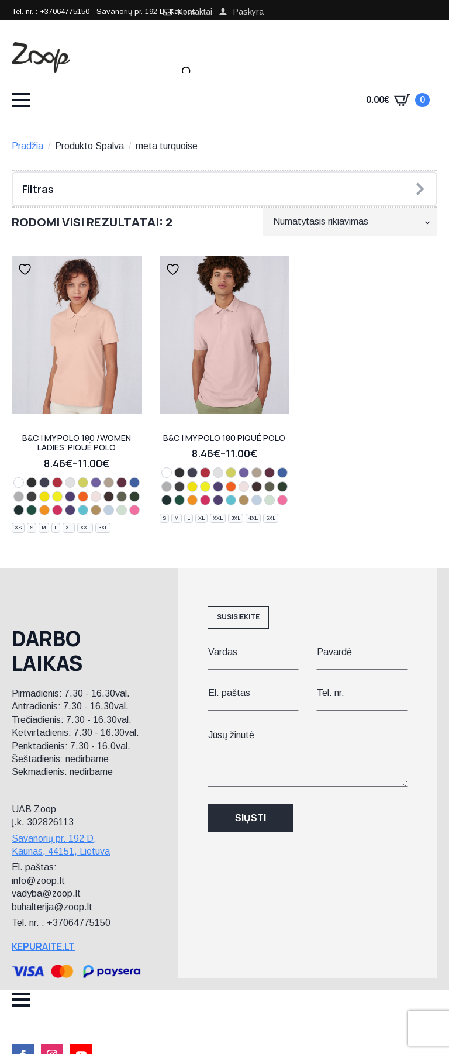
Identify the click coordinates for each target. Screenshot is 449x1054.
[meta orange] (44, 510)
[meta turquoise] (83, 510)
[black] (31, 482)
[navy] (44, 482)
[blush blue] (108, 510)
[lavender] (96, 482)
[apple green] (83, 482)
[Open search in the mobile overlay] (187, 72)
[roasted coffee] (108, 496)
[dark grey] (31, 496)
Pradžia (27, 146)
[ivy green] (31, 510)
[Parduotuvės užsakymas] (350, 222)
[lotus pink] (134, 510)
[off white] (70, 482)
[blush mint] (121, 510)
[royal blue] (134, 482)
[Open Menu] (21, 100)
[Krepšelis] (397, 100)
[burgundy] (121, 482)
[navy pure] (18, 510)
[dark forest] (134, 496)
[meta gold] (96, 510)
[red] (57, 482)
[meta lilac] (70, 510)
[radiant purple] (70, 496)
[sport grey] (18, 496)
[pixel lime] (44, 496)
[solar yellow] (57, 496)
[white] (18, 482)
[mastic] (108, 482)
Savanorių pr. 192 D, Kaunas (146, 11)
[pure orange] (83, 496)
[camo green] (121, 496)
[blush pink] (96, 496)
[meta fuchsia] (57, 510)
